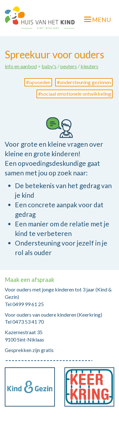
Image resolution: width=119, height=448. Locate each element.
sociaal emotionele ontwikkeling (76, 94)
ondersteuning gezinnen (85, 82)
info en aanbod (21, 66)
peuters (68, 66)
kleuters (89, 66)
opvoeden (39, 82)
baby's (49, 66)
